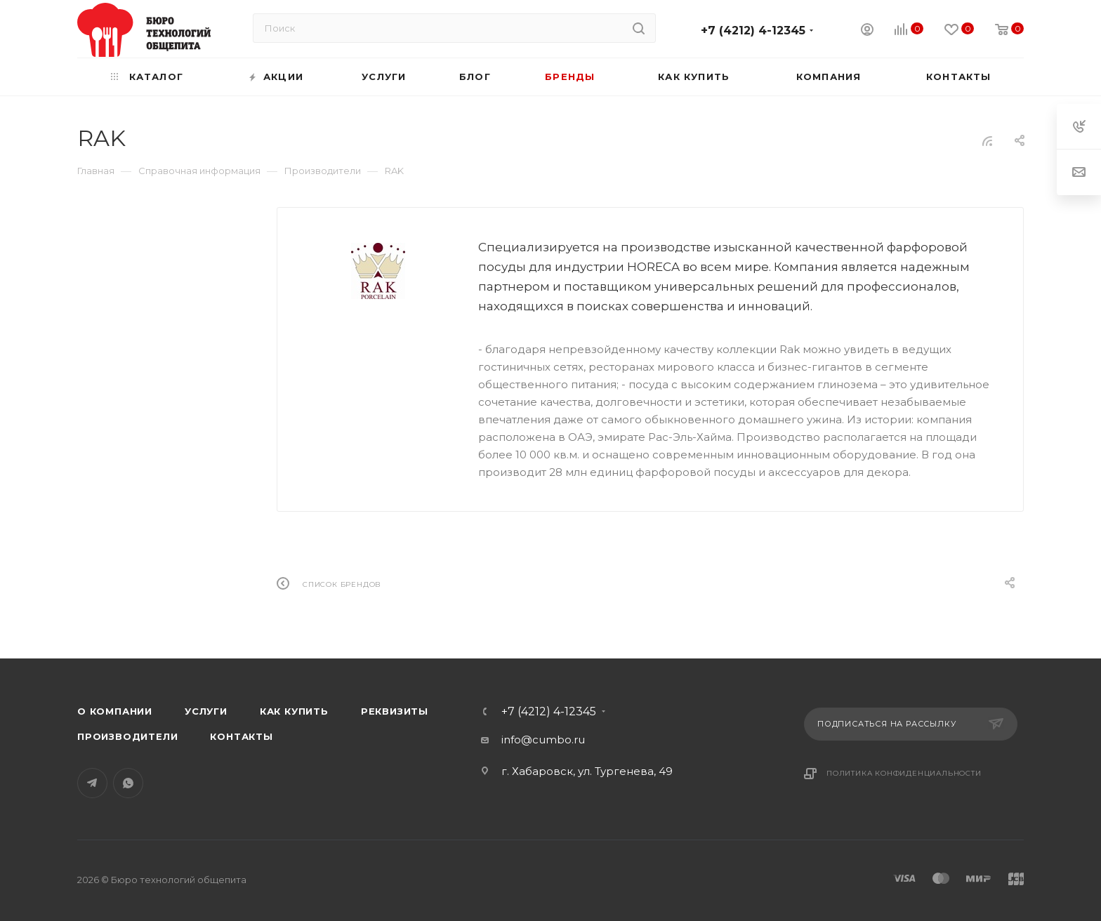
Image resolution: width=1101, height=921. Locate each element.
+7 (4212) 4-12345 (753, 30)
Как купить (294, 711)
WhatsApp (128, 783)
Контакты (241, 736)
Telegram (92, 783)
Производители (127, 736)
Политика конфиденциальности (904, 773)
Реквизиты (394, 711)
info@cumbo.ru (543, 739)
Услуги (206, 711)
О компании (114, 711)
